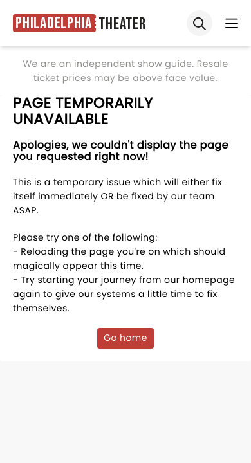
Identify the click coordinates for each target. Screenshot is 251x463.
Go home (125, 337)
